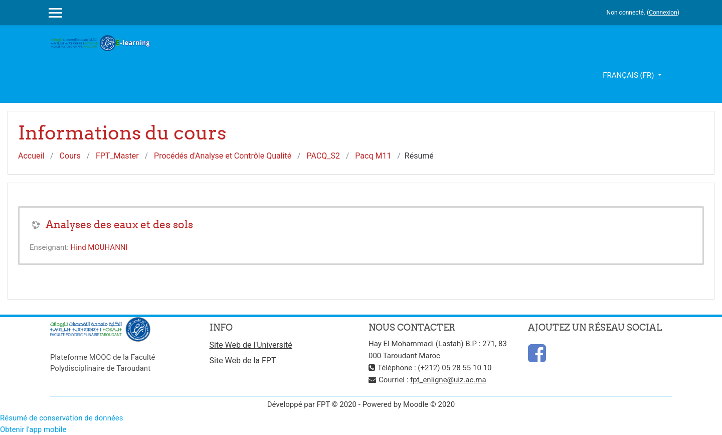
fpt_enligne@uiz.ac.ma (448, 379)
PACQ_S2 (323, 156)
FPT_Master (117, 156)
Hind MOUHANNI (99, 247)
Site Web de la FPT (243, 360)
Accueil (31, 156)
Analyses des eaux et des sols (119, 224)
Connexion (663, 12)
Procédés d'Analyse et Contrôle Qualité (222, 156)
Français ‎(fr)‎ (629, 75)
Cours (70, 156)
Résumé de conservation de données (61, 417)
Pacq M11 (373, 156)
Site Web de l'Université (251, 345)
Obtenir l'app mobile (33, 429)
